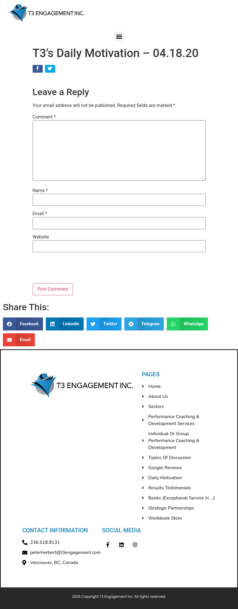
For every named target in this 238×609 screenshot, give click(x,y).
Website (41, 237)
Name (40, 190)
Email (40, 213)
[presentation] (72, 269)
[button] (119, 36)
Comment (44, 117)
